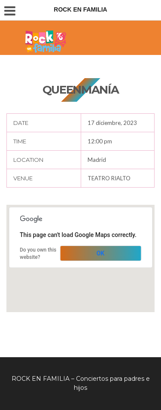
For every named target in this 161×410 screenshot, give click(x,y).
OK (101, 253)
